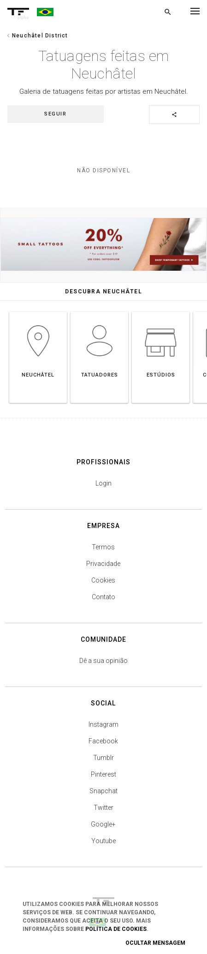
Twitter (103, 807)
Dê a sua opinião (103, 660)
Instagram (103, 724)
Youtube (103, 841)
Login (103, 483)
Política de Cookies (116, 929)
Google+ (103, 824)
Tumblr (103, 757)
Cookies (103, 580)
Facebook (103, 741)
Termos (103, 547)
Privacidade (103, 563)
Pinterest (103, 774)
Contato (103, 597)
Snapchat (103, 791)
